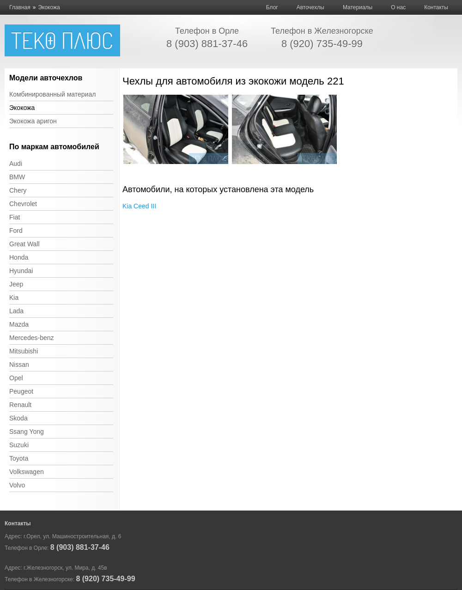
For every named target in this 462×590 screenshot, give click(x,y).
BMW (17, 177)
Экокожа (22, 107)
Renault (20, 404)
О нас (398, 7)
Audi (15, 163)
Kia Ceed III (139, 206)
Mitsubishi (23, 351)
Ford (16, 230)
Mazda (19, 324)
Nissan (19, 364)
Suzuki (19, 445)
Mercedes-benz (31, 337)
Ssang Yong (26, 431)
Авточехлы (310, 7)
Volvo (17, 485)
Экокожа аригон (33, 121)
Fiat (14, 217)
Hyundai (21, 270)
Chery (17, 190)
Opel (16, 378)
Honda (18, 257)
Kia (13, 297)
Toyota (18, 458)
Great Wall (24, 244)
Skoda (18, 418)
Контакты (436, 7)
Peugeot (21, 391)
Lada (16, 311)
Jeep (16, 284)
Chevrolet (23, 203)
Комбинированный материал (52, 94)
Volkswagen (26, 471)
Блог (272, 7)
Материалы (357, 7)
